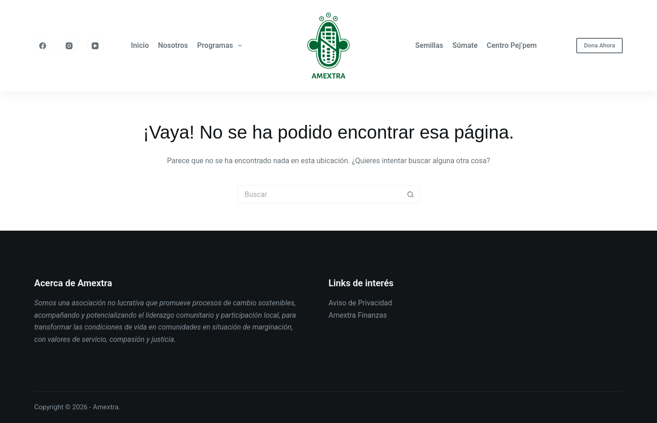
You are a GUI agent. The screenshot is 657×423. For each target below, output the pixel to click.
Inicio (140, 45)
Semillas (429, 45)
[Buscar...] (319, 194)
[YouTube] (95, 45)
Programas (221, 45)
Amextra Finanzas (357, 315)
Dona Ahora (599, 45)
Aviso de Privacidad (360, 303)
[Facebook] (43, 45)
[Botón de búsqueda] (411, 194)
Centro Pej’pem (512, 45)
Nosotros (173, 45)
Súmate (465, 45)
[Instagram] (69, 45)
